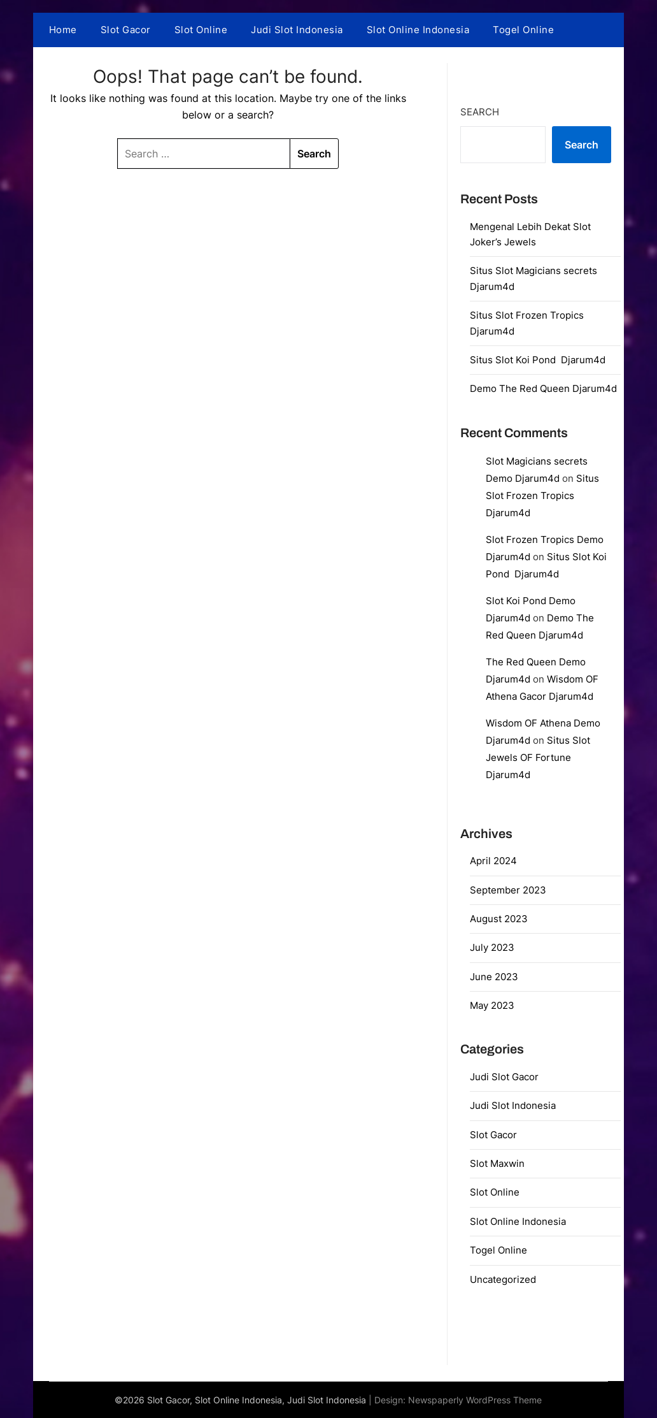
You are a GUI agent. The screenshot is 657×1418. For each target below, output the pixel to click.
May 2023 (492, 1005)
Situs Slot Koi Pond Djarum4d (537, 360)
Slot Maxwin (497, 1163)
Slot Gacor (126, 30)
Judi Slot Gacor (504, 1077)
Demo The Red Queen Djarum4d (543, 388)
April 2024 (493, 861)
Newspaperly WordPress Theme (475, 1399)
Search (479, 112)
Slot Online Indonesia (418, 30)
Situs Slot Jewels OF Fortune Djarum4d (538, 757)
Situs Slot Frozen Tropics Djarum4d (542, 495)
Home (63, 30)
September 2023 (508, 890)
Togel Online (523, 30)
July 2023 (492, 947)
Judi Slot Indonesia (297, 30)
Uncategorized (503, 1279)
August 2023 (499, 919)
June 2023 (494, 977)
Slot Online (201, 30)
